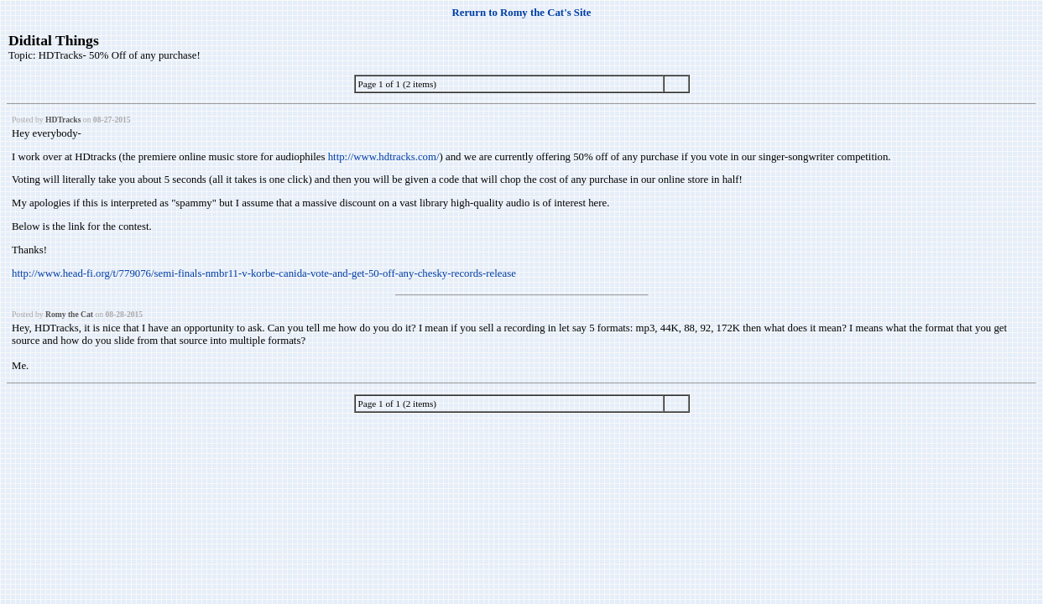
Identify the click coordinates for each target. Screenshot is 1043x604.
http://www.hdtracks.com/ (384, 157)
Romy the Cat (69, 314)
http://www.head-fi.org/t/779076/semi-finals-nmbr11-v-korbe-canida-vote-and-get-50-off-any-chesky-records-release (264, 273)
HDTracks (63, 119)
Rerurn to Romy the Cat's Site (522, 12)
